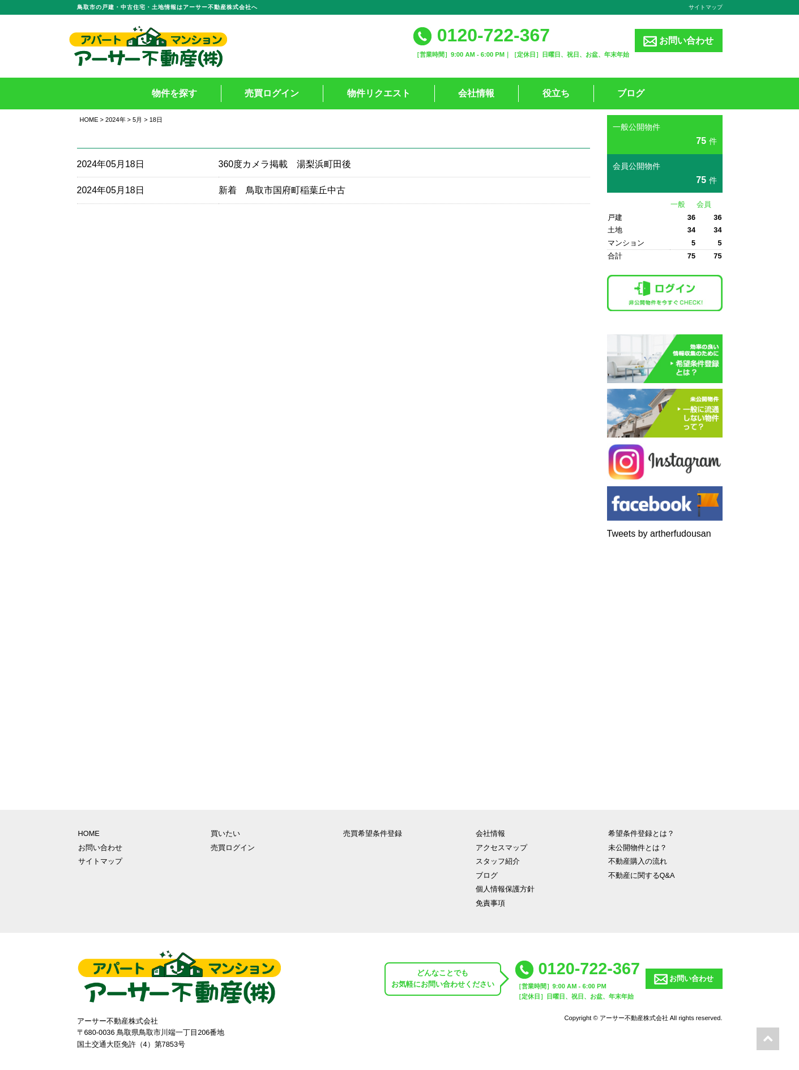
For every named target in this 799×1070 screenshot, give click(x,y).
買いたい (225, 833)
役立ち (556, 93)
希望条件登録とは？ (641, 833)
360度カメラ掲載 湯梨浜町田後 (285, 164)
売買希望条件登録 (372, 833)
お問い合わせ (678, 41)
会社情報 (476, 93)
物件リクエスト (379, 93)
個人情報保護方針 (505, 889)
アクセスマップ (501, 847)
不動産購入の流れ (637, 861)
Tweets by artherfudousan (659, 533)
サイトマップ (706, 7)
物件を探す (174, 93)
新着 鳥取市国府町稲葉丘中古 (282, 190)
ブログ (630, 93)
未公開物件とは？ (637, 847)
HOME (89, 119)
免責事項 (490, 903)
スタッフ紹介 (498, 861)
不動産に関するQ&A (641, 875)
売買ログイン (272, 93)
